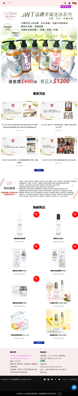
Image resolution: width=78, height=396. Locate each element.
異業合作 (20, 364)
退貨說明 (27, 364)
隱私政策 (14, 367)
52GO (69, 379)
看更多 (39, 170)
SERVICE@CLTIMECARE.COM (51, 367)
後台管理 (75, 379)
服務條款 (35, 364)
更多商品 (39, 342)
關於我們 (13, 364)
